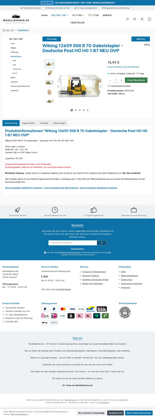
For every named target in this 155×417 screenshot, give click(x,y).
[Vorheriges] (58, 87)
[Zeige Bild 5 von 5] (88, 110)
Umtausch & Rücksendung (94, 271)
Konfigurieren (115, 413)
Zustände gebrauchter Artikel (95, 279)
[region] (73, 86)
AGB (109, 252)
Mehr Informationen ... (20, 414)
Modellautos (16, 56)
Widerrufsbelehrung (129, 275)
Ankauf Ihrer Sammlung (92, 283)
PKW (14, 61)
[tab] (11, 123)
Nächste (141, 39)
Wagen (13, 48)
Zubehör (14, 82)
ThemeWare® (103, 402)
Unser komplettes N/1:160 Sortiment (61, 188)
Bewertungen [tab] (59, 123)
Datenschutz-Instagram (131, 283)
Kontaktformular (63, 289)
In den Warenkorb (136, 80)
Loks (13, 43)
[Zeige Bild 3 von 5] (80, 110)
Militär (13, 77)
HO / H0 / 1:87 (16, 39)
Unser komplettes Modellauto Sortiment (98, 188)
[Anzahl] (115, 80)
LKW (14, 65)
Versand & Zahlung (90, 275)
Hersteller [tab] (44, 123)
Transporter (17, 69)
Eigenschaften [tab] (28, 123)
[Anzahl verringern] (110, 80)
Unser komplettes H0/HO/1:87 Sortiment (23, 188)
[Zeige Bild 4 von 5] (84, 110)
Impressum (125, 287)
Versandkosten (70, 400)
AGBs (123, 271)
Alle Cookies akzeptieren (139, 413)
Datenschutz (126, 279)
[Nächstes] (101, 87)
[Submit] (102, 242)
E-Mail (44, 276)
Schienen (14, 90)
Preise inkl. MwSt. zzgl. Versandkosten (123, 67)
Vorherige (52, 39)
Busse (15, 73)
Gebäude (14, 52)
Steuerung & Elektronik (20, 86)
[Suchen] (127, 19)
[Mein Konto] (142, 19)
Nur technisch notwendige (91, 413)
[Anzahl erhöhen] (121, 80)
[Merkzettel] (135, 19)
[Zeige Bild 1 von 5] (72, 110)
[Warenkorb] (149, 19)
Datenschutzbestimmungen (69, 252)
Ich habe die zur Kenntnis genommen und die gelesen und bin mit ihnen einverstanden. (79, 253)
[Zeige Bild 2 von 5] (76, 110)
